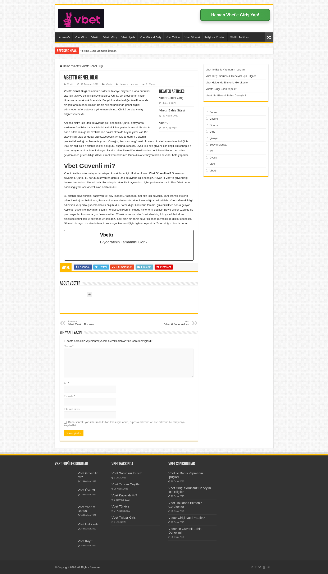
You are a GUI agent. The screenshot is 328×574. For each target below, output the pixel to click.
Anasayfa (64, 37)
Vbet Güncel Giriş (150, 37)
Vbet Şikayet (192, 37)
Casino (213, 118)
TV (211, 151)
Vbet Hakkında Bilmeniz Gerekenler (227, 82)
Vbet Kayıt (85, 541)
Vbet (212, 164)
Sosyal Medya (218, 144)
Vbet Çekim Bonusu (89, 323)
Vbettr (95, 37)
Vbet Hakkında (88, 524)
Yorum (69, 346)
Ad (66, 383)
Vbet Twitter (173, 37)
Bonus (213, 112)
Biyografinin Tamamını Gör (122, 242)
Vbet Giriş (81, 37)
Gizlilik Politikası (239, 37)
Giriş (212, 131)
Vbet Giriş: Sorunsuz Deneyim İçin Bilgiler (231, 76)
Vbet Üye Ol (86, 490)
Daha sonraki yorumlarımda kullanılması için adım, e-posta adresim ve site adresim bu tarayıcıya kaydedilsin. (124, 424)
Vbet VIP (165, 123)
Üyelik (213, 157)
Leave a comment (129, 84)
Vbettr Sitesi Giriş (171, 98)
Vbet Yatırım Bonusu (86, 509)
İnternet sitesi (72, 409)
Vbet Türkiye (120, 506)
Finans (213, 125)
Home (65, 66)
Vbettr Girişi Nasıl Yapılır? (221, 89)
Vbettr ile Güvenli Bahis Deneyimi (226, 95)
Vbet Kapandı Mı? (124, 495)
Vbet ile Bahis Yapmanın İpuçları (98, 50)
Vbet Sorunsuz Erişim (126, 473)
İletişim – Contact (215, 37)
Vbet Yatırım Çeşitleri (126, 484)
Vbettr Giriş (110, 37)
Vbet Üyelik (128, 37)
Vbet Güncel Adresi (168, 323)
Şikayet (213, 138)
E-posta (69, 396)
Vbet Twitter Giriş (123, 517)
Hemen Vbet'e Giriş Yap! (235, 15)
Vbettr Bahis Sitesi (172, 110)
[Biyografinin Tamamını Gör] (146, 242)
